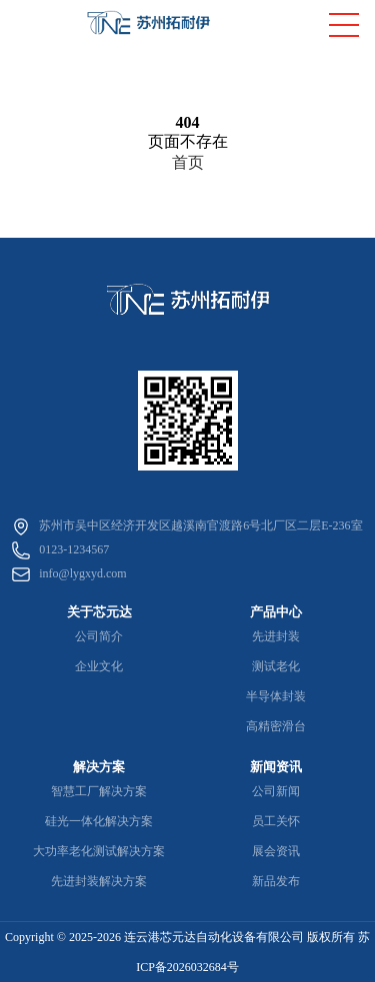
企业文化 (99, 666)
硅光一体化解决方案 (99, 821)
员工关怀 (276, 821)
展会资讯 (276, 851)
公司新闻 (276, 791)
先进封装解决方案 (99, 881)
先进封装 (276, 636)
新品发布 (276, 881)
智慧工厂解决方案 (99, 791)
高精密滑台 (276, 726)
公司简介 (99, 636)
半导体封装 (276, 696)
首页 (188, 162)
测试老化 (276, 666)
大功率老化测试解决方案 (99, 851)
